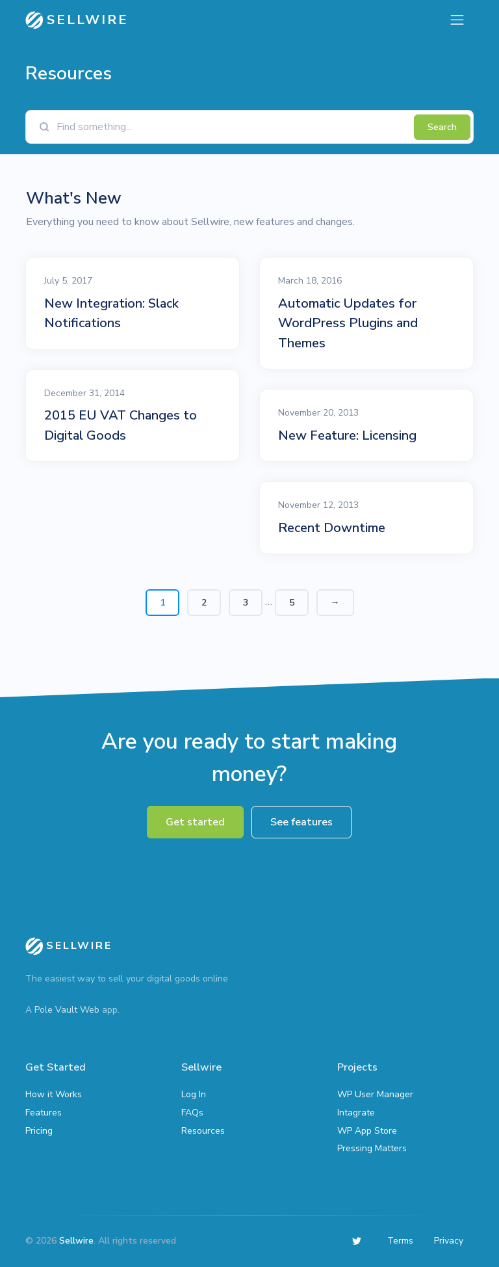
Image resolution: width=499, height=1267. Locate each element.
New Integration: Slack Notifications (111, 313)
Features (43, 1112)
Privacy (448, 1240)
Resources (203, 1131)
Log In (193, 1094)
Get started (195, 822)
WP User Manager (375, 1094)
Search (442, 127)
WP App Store (367, 1131)
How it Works (53, 1094)
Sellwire (76, 1240)
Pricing (39, 1131)
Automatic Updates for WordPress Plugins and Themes (348, 323)
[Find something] (231, 127)
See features (301, 822)
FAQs (192, 1112)
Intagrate (356, 1112)
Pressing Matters (372, 1148)
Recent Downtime (331, 528)
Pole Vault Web (66, 1010)
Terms (400, 1240)
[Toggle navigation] (457, 19)
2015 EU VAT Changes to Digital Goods (120, 425)
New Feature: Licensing (347, 435)
